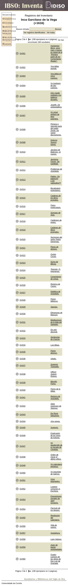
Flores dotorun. (54, 352)
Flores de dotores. (54, 248)
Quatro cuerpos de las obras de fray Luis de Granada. (56, 559)
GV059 (22, 547)
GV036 (22, 359)
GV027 (22, 293)
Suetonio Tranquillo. (55, 365)
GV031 (22, 322)
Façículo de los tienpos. (55, 509)
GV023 (22, 263)
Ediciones (6, 23)
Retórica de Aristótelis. (55, 397)
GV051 (22, 480)
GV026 (22, 285)
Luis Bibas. (55, 345)
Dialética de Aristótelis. (55, 293)
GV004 (22, 86)
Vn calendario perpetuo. (56, 465)
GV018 (22, 221)
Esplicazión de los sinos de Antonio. (55, 435)
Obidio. (53, 359)
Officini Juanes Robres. (54, 374)
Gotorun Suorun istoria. (54, 142)
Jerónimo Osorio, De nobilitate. (55, 161)
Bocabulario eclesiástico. (56, 189)
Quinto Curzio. (53, 255)
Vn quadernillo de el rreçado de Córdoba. (56, 446)
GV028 (22, 300)
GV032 (22, 331)
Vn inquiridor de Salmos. (56, 473)
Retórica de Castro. (55, 285)
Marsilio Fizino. (54, 382)
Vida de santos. (54, 526)
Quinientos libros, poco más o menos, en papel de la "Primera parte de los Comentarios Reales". (56, 53)
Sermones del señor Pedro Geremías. (56, 239)
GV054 (22, 509)
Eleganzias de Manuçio (56, 314)
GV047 (22, 446)
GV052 (22, 489)
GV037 (22, 366)
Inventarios (6, 14)
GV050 (22, 473)
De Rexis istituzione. (55, 414)
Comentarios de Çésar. (56, 278)
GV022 (22, 255)
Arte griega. (55, 421)
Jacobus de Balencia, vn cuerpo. (56, 152)
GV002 (22, 67)
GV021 (22, 248)
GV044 (22, 421)
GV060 (22, 559)
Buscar (6, 44)
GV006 (22, 106)
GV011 (22, 162)
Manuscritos (6, 27)
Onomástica (6, 19)
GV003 (22, 76)
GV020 (22, 239)
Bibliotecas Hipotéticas (6, 38)
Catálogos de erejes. (56, 221)
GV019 (22, 230)
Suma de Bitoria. (54, 263)
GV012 (22, 170)
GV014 (22, 189)
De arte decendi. (54, 331)
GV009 (22, 142)
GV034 (22, 345)
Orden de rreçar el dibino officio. (56, 457)
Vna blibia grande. (55, 67)
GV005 (22, 96)
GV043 (22, 415)
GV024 (22, 270)
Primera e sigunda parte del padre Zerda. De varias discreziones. (56, 129)
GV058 (22, 539)
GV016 (22, 206)
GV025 (22, 278)
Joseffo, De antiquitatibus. (56, 106)
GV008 (22, 129)
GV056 (22, 526)
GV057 (22, 533)
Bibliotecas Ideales (6, 32)
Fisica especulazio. (56, 206)
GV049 (22, 465)
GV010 (22, 152)
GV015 (22, 198)
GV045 (22, 428)
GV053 (22, 500)
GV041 (22, 397)
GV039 (22, 383)
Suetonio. (54, 428)
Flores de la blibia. (55, 390)
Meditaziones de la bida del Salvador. (56, 322)
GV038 (22, 374)
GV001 (22, 53)
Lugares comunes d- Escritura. (55, 489)
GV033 (22, 338)
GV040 (22, 390)
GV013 (22, 180)
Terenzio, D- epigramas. (56, 270)
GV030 (22, 314)
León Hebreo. (56, 539)
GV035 (22, 352)
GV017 (22, 214)
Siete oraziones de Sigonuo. (56, 406)
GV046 (22, 435)
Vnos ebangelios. (55, 480)
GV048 (22, 457)
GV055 (22, 518)
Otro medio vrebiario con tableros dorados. (56, 96)
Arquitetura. (55, 533)
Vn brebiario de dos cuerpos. (56, 85)
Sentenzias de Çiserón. (55, 338)
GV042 (22, 406)
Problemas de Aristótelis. (56, 170)
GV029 (22, 307)
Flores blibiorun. (54, 300)
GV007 (22, 115)
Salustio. (54, 307)
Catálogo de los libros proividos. (56, 198)
